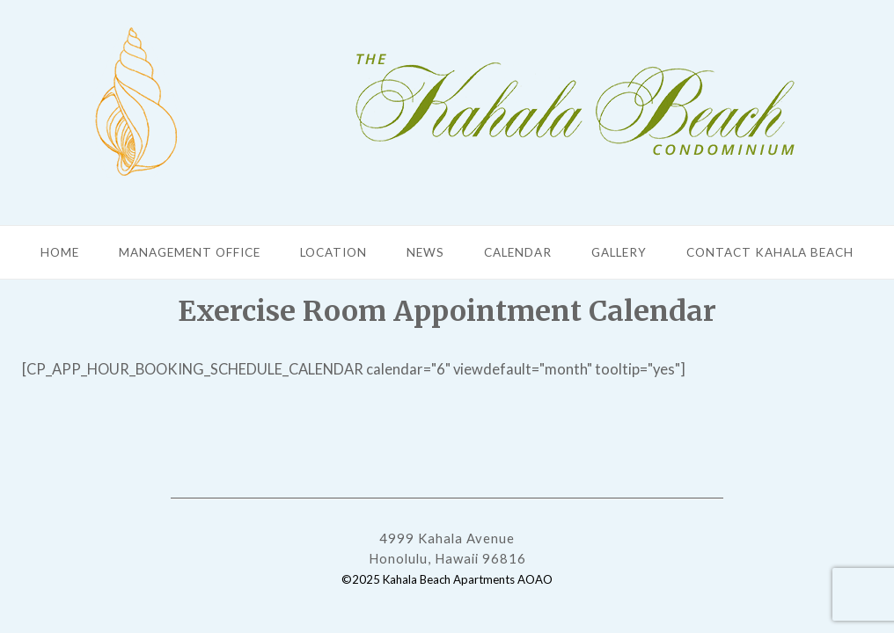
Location (333, 252)
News (425, 252)
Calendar (518, 252)
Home (59, 252)
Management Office (189, 252)
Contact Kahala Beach (770, 252)
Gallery (619, 252)
